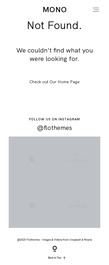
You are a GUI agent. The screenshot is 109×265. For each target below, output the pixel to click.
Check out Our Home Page (54, 81)
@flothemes (54, 128)
